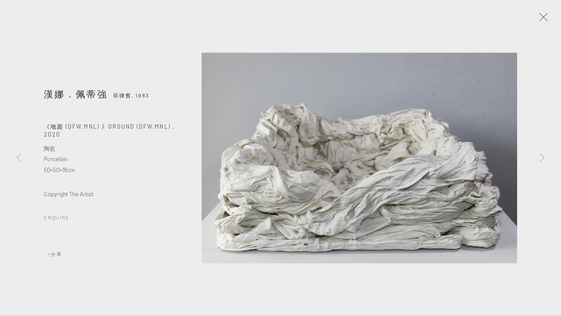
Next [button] (542, 158)
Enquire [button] (57, 220)
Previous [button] (19, 158)
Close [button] (544, 19)
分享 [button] (56, 257)
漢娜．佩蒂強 (76, 96)
